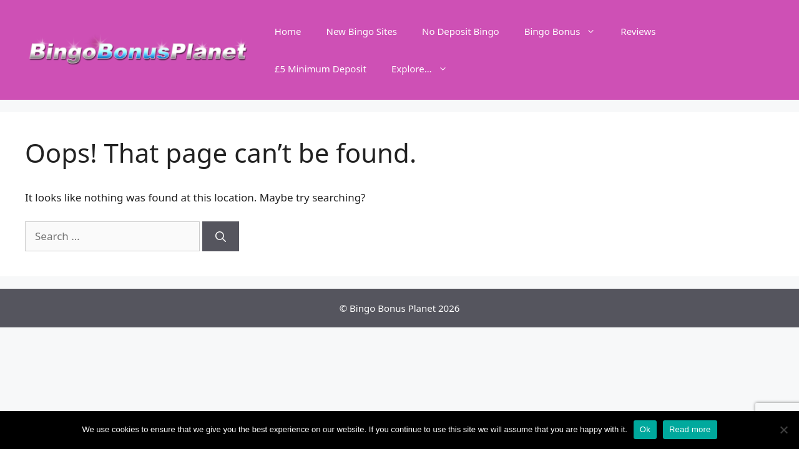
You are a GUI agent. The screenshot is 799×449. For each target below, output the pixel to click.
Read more (690, 429)
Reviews (637, 31)
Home (288, 31)
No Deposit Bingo (460, 31)
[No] (783, 429)
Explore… (425, 68)
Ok (645, 429)
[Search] (220, 236)
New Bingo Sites (362, 31)
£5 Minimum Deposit (320, 68)
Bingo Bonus (566, 31)
